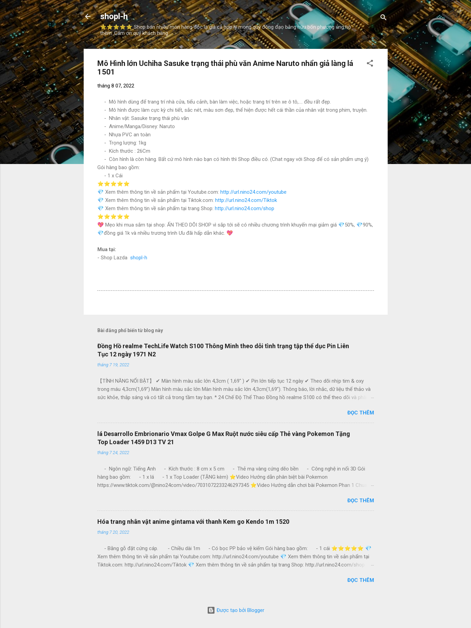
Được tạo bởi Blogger (235, 610)
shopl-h (114, 16)
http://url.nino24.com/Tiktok (246, 200)
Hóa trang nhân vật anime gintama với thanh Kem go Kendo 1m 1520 (193, 521)
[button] (370, 64)
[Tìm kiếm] (383, 18)
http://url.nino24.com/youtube (253, 192)
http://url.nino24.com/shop (244, 208)
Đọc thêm (360, 413)
